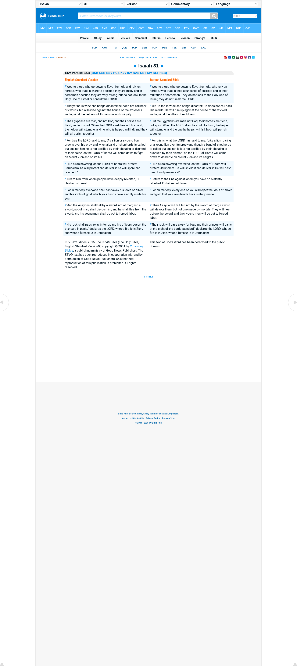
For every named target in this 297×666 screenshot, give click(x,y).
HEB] (163, 72)
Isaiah (52, 57)
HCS (116, 72)
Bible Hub (148, 277)
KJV (123, 72)
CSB (102, 72)
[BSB (94, 72)
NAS (136, 72)
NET (143, 72)
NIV (149, 72)
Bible (44, 57)
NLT (156, 72)
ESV (109, 72)
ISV (129, 72)
